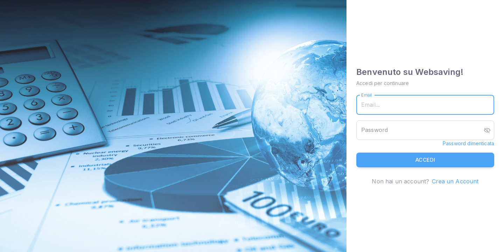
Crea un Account (455, 181)
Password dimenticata (468, 143)
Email (366, 95)
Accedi (425, 160)
